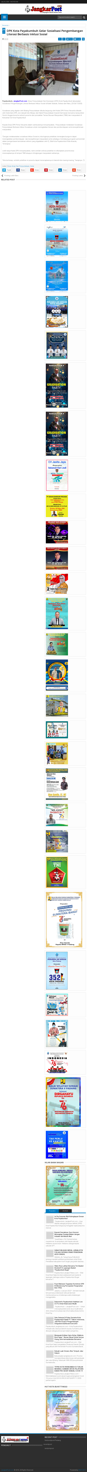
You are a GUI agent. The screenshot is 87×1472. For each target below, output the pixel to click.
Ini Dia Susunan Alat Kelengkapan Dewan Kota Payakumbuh (69, 1217)
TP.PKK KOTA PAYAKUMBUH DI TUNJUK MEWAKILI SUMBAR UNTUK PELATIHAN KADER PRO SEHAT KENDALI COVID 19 (68, 1369)
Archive (65, 1211)
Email (77, 39)
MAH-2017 (82, 1470)
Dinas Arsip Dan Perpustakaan (18, 166)
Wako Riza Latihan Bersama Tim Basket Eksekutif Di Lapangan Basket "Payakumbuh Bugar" (68, 1268)
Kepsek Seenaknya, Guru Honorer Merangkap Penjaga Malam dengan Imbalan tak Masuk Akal (67, 1234)
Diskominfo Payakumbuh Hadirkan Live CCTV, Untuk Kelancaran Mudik (68, 1303)
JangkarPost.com (7, 1470)
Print (69, 39)
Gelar (32, 166)
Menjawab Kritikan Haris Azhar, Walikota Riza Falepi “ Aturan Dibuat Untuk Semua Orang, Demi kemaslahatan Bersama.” (69, 1337)
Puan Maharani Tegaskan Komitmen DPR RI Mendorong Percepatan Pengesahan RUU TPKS (69, 1286)
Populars (52, 1211)
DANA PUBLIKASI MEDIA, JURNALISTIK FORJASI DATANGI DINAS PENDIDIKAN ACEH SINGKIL (68, 1252)
